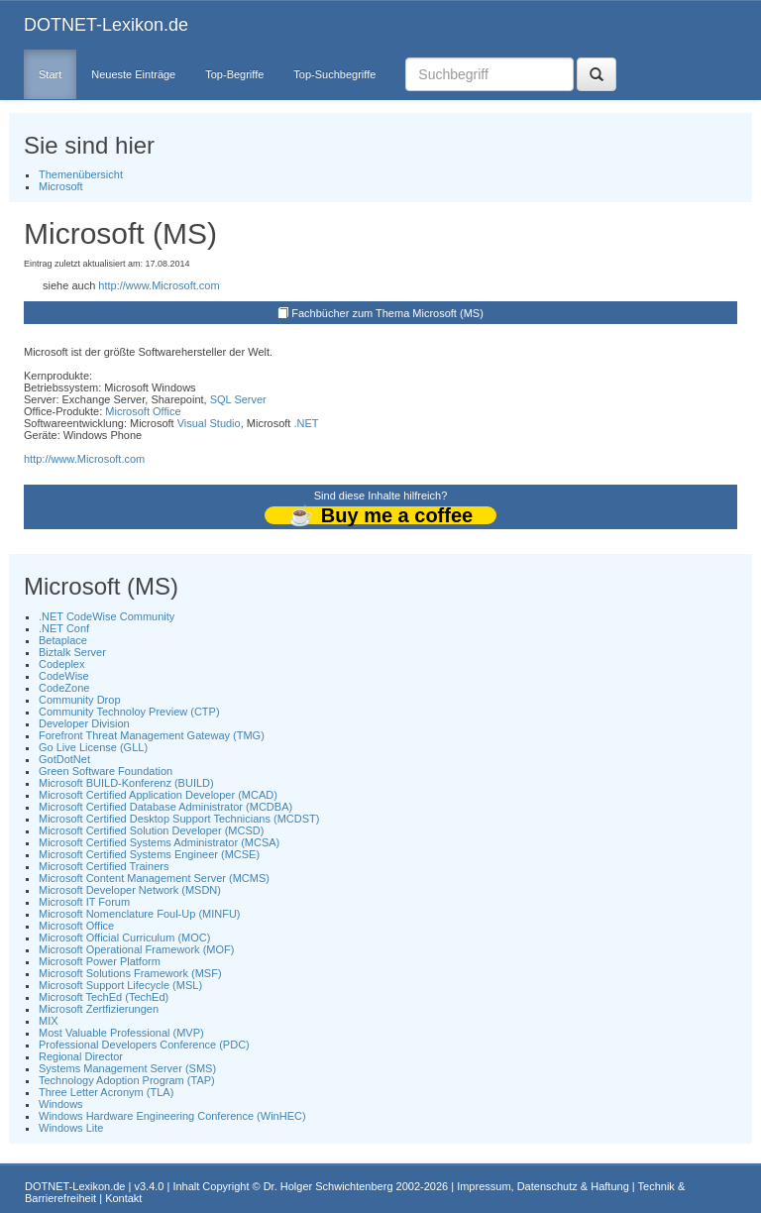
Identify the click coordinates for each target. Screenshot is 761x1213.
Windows (61, 1104)
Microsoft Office (142, 411)
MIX (48, 1021)
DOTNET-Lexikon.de (106, 25)
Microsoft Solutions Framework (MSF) (130, 973)
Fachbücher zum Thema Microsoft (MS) (387, 313)
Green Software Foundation (105, 771)
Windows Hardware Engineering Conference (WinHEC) (172, 1116)
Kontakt (123, 1198)
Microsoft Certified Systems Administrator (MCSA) (159, 842)
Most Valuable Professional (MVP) (121, 1033)
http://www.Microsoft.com (158, 285)
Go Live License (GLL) (93, 747)
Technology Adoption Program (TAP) (127, 1080)
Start (50, 74)
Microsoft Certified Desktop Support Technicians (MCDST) (179, 819)
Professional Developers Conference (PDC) (144, 1044)
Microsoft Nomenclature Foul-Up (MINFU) (140, 914)
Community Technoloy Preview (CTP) (129, 711)
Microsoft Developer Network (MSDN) (130, 890)
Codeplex (61, 664)
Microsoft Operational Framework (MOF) (136, 949)
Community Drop (80, 700)
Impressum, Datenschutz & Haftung (543, 1186)
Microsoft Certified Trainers (103, 866)
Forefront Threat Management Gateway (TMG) (152, 735)
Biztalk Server (72, 652)
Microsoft (61, 186)
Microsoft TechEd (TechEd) (103, 997)
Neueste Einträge (133, 74)
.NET (305, 423)
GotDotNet (64, 759)
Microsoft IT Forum (84, 902)
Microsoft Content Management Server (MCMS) (154, 878)
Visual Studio (209, 423)
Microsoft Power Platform (100, 961)
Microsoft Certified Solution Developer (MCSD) (151, 830)
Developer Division (84, 723)
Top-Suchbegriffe (334, 74)
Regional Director (81, 1056)
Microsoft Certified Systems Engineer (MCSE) (149, 854)
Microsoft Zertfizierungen (99, 1009)
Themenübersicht (81, 174)
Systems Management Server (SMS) (127, 1068)
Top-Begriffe (234, 74)
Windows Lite (71, 1128)
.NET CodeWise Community (106, 616)
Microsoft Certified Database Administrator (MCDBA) (165, 807)
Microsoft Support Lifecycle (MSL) (120, 985)
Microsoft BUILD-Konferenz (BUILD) (126, 783)
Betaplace (63, 640)
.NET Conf (64, 628)
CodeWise (64, 676)
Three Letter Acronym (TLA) (106, 1092)
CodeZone (64, 688)
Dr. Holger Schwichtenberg (328, 1186)
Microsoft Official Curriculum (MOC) (124, 937)
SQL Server (238, 399)
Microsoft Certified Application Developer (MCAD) (158, 795)
